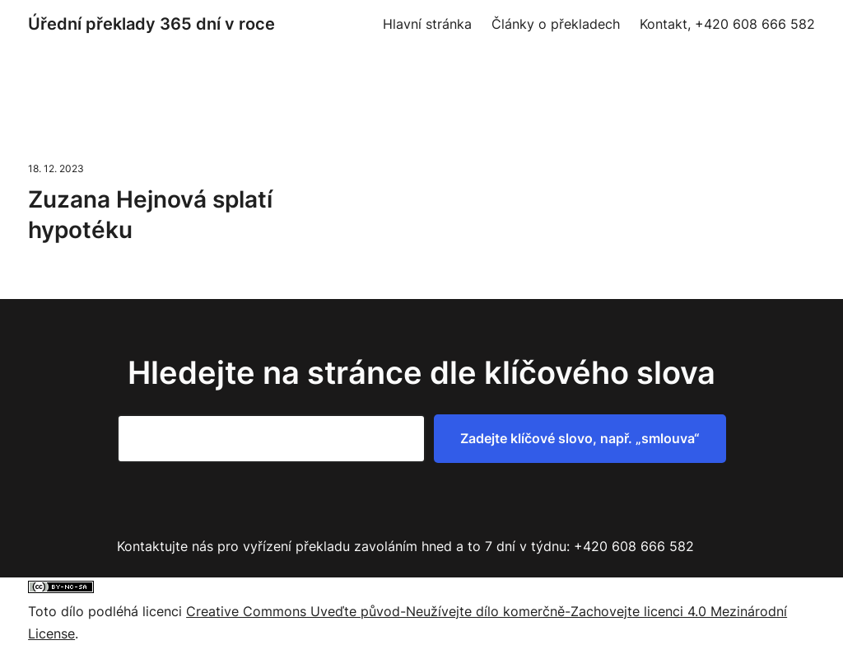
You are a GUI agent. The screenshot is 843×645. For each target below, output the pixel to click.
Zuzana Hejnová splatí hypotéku (150, 215)
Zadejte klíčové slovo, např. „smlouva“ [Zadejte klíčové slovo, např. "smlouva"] (580, 438)
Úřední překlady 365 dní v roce (151, 24)
